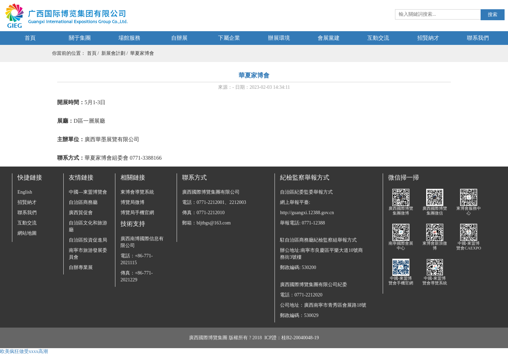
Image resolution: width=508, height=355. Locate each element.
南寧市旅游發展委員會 (88, 254)
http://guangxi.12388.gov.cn (307, 212)
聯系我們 (478, 38)
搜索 (492, 14)
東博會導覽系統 (137, 192)
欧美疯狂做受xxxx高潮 (24, 351)
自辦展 (179, 38)
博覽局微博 (132, 202)
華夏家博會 (142, 53)
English (24, 192)
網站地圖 (27, 233)
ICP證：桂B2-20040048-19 (291, 337)
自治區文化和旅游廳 (88, 226)
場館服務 (129, 38)
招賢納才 (428, 38)
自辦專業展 (81, 267)
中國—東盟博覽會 (88, 192)
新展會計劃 (113, 53)
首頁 (30, 38)
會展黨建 (329, 38)
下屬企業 (229, 38)
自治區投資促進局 (88, 240)
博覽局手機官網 (137, 212)
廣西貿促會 (81, 212)
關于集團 (80, 38)
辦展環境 (279, 38)
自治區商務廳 (83, 202)
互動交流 (378, 38)
